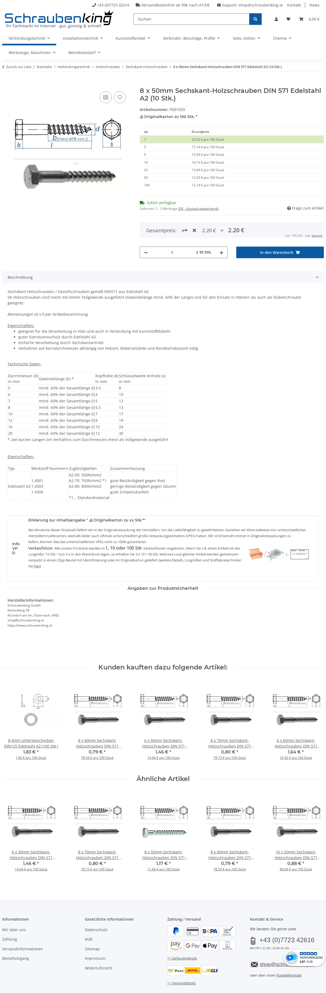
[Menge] (172, 230)
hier (37, 543)
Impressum (95, 936)
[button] (276, 19)
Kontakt (294, 5)
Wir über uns (14, 907)
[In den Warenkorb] (6, 84)
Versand (69, 973)
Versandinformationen (22, 926)
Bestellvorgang (15, 936)
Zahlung (9, 917)
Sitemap (92, 926)
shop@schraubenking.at (261, 5)
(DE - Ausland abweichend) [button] (198, 208)
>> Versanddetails (181, 960)
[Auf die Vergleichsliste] (106, 97)
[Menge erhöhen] (221, 230)
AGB (88, 917)
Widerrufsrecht (98, 945)
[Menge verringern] (146, 230)
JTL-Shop (300, 987)
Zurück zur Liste (18, 66)
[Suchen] (192, 19)
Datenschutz (96, 907)
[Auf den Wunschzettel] (120, 97)
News (315, 5)
